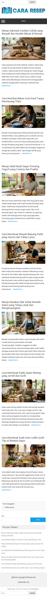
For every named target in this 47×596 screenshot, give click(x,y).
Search (32, 2)
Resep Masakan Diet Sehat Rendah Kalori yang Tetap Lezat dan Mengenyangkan (21, 305)
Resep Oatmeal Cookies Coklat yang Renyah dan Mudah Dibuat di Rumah (22, 32)
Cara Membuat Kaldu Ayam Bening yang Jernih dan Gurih (21, 374)
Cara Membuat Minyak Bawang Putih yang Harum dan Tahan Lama (22, 236)
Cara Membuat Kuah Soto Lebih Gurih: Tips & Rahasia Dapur (23, 439)
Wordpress (35, 589)
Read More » (6, 86)
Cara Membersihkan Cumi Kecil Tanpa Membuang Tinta (21, 539)
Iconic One (11, 589)
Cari (2, 516)
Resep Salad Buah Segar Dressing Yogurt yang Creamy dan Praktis (20, 168)
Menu (23, 21)
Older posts (8, 507)
